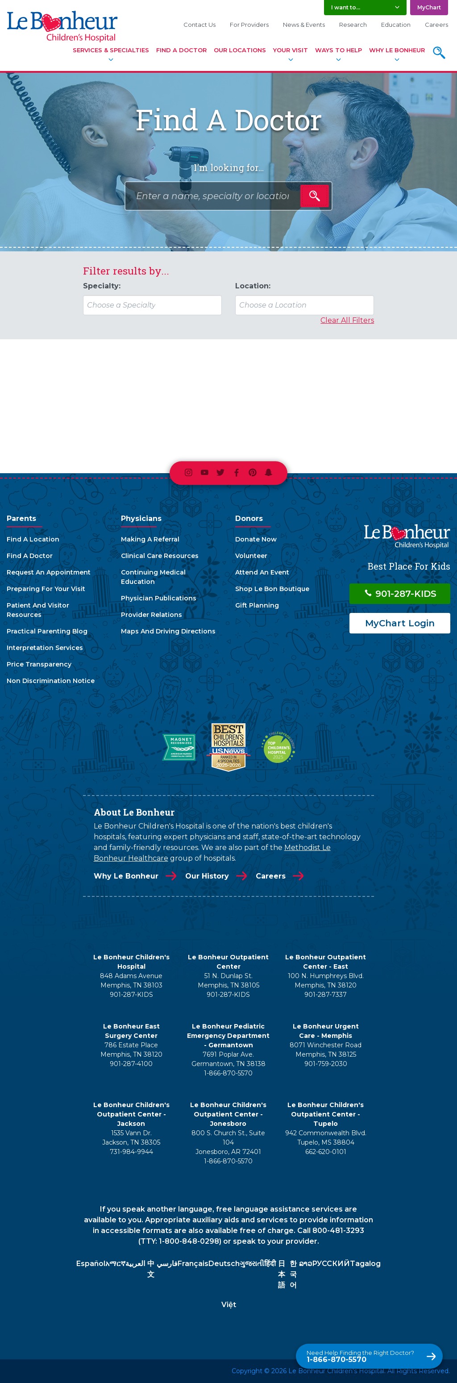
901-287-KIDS (400, 593)
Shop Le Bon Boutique (272, 589)
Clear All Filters (347, 320)
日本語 (281, 1274)
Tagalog (365, 1263)
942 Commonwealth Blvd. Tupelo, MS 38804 (325, 1137)
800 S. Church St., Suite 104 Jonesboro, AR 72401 (228, 1142)
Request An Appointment (49, 572)
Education (396, 24)
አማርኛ (115, 1263)
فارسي (167, 1263)
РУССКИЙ (331, 1263)
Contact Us (199, 24)
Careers (436, 24)
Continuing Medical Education (153, 577)
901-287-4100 (131, 1064)
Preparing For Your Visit (46, 589)
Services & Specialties (111, 50)
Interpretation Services (45, 648)
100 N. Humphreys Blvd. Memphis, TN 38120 (326, 980)
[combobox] (228, 196)
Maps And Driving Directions (168, 631)
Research (353, 24)
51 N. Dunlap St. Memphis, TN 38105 (228, 980)
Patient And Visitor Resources (38, 610)
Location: (252, 286)
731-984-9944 (131, 1152)
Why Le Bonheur (397, 50)
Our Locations (240, 50)
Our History (207, 876)
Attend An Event (262, 572)
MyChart (429, 7)
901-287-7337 (325, 995)
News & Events (304, 24)
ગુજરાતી (252, 1263)
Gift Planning (257, 605)
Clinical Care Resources (160, 556)
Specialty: (101, 286)
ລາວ (305, 1263)
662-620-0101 (325, 1152)
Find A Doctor (181, 50)
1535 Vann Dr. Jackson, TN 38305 (131, 1137)
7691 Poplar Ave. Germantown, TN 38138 (228, 1059)
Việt (228, 1304)
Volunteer (251, 556)
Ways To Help (338, 50)
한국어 (293, 1274)
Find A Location (33, 539)
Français (193, 1263)
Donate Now (256, 539)
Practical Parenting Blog (47, 631)
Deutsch (224, 1263)
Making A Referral (150, 539)
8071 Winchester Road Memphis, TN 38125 (325, 1049)
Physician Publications (158, 598)
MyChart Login (400, 623)
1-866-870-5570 (360, 1357)
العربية (135, 1263)
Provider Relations (151, 615)
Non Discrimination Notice (51, 681)
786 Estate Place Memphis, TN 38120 (131, 1049)
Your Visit (290, 50)
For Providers (249, 24)
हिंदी (270, 1263)
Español (90, 1263)
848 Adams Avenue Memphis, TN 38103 (131, 980)
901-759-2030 (325, 1064)
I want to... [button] (345, 7)
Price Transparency (39, 664)
